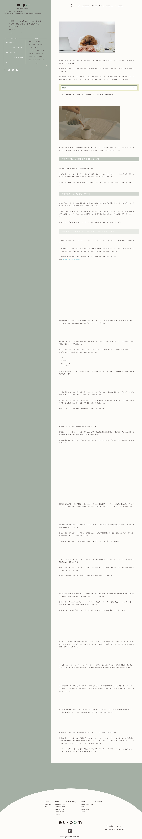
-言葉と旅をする (59, 809)
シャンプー (32, 45)
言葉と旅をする (10, 53)
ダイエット (39, 49)
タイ (33, 49)
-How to (57, 814)
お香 (35, 42)
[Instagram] (70, 831)
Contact (121, 5)
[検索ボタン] (72, 6)
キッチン (41, 42)
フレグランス (40, 52)
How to (8, 63)
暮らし (41, 58)
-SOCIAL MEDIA (85, 809)
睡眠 (34, 61)
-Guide (46, 807)
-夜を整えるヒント (60, 804)
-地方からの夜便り (60, 807)
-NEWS (82, 807)
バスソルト (32, 52)
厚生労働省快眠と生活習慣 (71, 259)
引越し (38, 55)
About (113, 5)
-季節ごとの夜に (59, 812)
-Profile (83, 812)
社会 (39, 61)
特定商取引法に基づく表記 (115, 829)
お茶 (31, 42)
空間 (43, 61)
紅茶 (37, 64)
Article (94, 5)
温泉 (30, 61)
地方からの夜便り (18, 47)
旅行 (31, 58)
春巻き (36, 58)
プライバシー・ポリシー (114, 826)
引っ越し (32, 55)
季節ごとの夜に (19, 58)
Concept (85, 5)
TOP (78, 5)
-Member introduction (87, 804)
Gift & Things (104, 5)
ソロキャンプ (40, 45)
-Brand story (48, 804)
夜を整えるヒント (11, 42)
